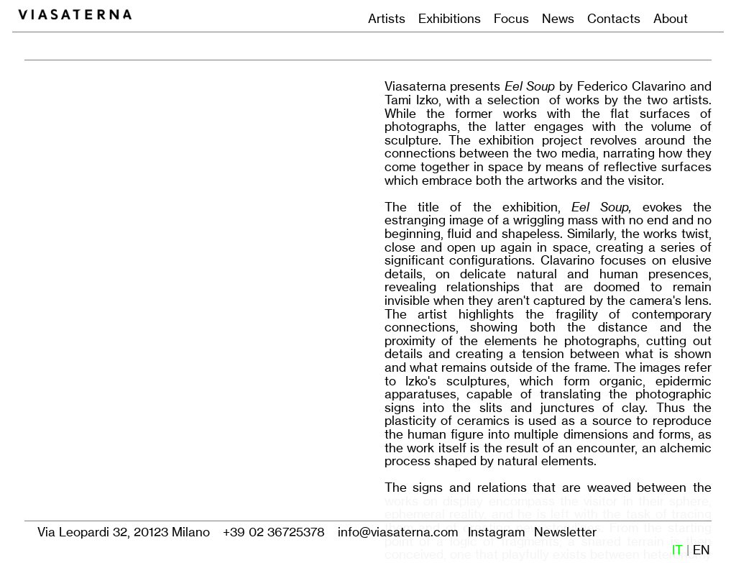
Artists (386, 18)
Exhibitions (449, 18)
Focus (508, 18)
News (558, 18)
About (670, 18)
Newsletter (565, 531)
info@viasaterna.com (398, 531)
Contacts (613, 18)
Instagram (496, 531)
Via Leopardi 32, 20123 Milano (123, 531)
